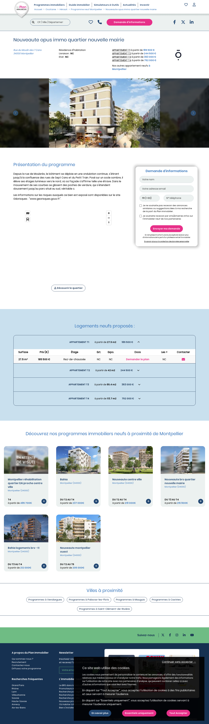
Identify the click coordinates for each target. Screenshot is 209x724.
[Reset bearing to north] (108, 222)
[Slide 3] (106, 144)
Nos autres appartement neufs (131, 67)
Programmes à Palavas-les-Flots (89, 599)
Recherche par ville (69, 698)
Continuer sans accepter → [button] (179, 662)
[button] (194, 5)
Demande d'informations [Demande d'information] (129, 22)
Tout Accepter (178, 713)
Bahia (64, 479)
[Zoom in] (108, 213)
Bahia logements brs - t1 (23, 548)
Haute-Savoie (19, 701)
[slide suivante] (193, 113)
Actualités (129, 5)
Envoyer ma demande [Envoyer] (166, 228)
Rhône (15, 688)
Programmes (49, 5)
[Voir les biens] (104, 342)
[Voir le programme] (44, 501)
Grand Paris (18, 685)
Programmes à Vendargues (45, 599)
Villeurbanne (18, 694)
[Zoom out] (108, 217)
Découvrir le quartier (68, 288)
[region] (68, 243)
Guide (79, 5)
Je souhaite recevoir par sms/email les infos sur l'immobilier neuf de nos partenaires (168, 217)
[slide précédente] (15, 113)
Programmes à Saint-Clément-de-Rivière (104, 609)
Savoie (15, 698)
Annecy (16, 704)
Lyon (14, 691)
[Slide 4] (109, 144)
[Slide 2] (103, 144)
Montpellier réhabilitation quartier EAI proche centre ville (25, 483)
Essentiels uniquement (139, 713)
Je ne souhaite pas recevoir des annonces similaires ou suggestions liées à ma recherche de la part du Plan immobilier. (167, 208)
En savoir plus (100, 713)
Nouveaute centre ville (127, 479)
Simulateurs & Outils (106, 5)
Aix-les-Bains (19, 707)
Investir (144, 5)
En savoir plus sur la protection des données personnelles (166, 241)
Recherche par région (70, 691)
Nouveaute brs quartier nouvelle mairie (180, 481)
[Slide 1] (100, 144)
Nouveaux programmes (72, 701)
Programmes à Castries (166, 599)
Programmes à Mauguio (130, 599)
